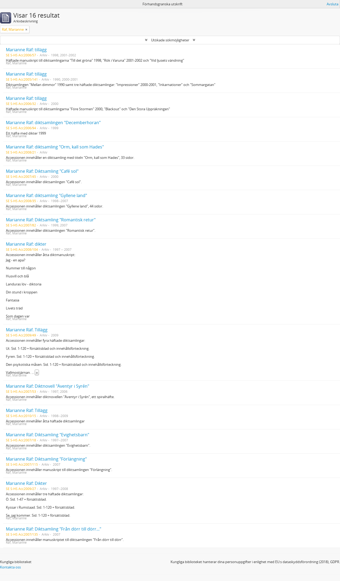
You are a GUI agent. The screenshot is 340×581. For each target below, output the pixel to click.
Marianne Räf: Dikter (26, 483)
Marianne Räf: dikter (26, 244)
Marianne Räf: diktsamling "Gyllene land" (46, 195)
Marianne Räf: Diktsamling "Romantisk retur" (51, 220)
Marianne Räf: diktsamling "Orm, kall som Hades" (55, 147)
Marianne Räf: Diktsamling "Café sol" (42, 171)
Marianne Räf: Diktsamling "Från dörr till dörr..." (53, 529)
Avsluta (332, 4)
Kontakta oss (10, 567)
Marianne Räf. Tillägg (27, 330)
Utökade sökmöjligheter (170, 40)
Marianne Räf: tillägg (26, 50)
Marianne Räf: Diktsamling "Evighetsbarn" (47, 435)
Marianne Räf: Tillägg (27, 410)
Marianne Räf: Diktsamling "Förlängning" (46, 459)
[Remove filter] (26, 29)
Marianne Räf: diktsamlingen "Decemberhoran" (53, 122)
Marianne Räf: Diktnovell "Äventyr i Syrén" (47, 386)
